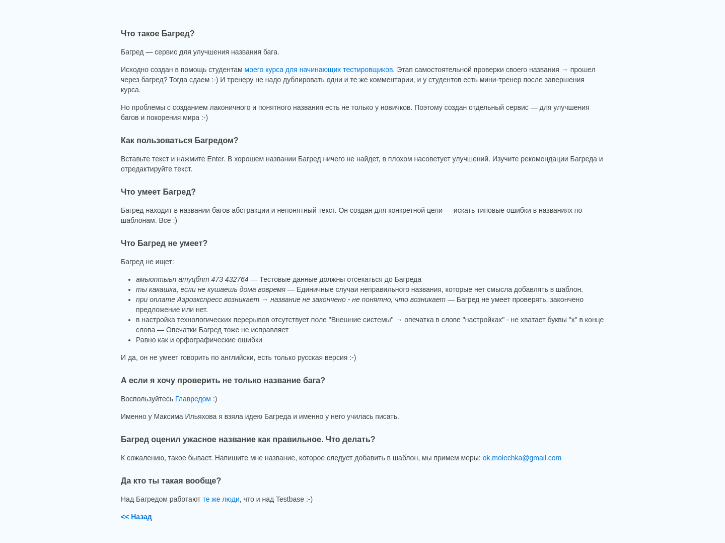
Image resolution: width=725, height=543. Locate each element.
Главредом (193, 399)
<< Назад (136, 517)
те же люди (220, 499)
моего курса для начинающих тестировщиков (319, 70)
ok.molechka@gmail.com (522, 458)
